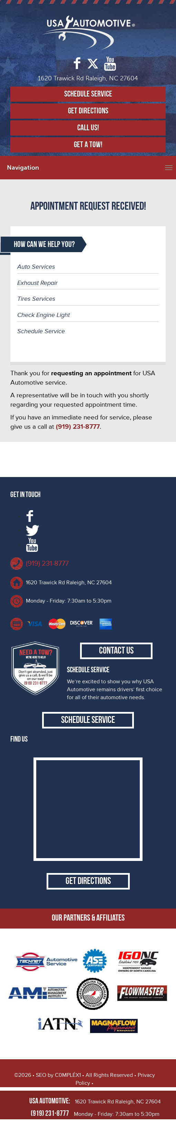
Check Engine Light (43, 315)
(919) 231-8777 (47, 563)
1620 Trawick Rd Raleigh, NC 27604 (69, 582)
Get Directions (88, 111)
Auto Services (36, 266)
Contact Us (116, 650)
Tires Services (36, 298)
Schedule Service (88, 94)
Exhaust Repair (37, 283)
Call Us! (88, 128)
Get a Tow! (88, 145)
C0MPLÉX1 (68, 1075)
